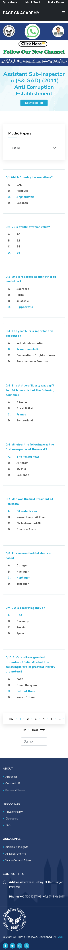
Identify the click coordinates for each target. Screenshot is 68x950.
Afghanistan (25, 197)
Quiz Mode (10, 2)
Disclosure (11, 818)
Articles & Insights (16, 847)
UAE (19, 184)
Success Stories (15, 790)
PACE (60, 937)
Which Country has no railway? (29, 177)
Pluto (20, 295)
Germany (23, 621)
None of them (26, 697)
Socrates (23, 289)
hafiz (20, 679)
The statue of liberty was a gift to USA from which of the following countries (30, 390)
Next (38, 729)
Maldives (22, 190)
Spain (20, 633)
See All (16, 148)
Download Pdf (34, 102)
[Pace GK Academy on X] (12, 946)
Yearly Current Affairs (18, 860)
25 (18, 252)
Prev (10, 718)
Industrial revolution (30, 343)
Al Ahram (22, 463)
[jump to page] (34, 741)
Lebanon (22, 203)
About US (11, 776)
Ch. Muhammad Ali (29, 523)
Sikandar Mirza (27, 511)
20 (18, 234)
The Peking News (28, 456)
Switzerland (25, 420)
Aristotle (23, 301)
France (21, 414)
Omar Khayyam (27, 685)
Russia (21, 627)
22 (18, 240)
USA (19, 615)
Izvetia (21, 468)
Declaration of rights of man (36, 355)
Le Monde (23, 475)
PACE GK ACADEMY (21, 13)
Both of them (26, 691)
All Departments (15, 853)
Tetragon (23, 583)
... (60, 718)
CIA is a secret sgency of (25, 607)
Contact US (12, 783)
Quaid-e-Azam (26, 529)
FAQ (8, 825)
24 (18, 246)
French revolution (29, 349)
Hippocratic (25, 307)
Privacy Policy (14, 812)
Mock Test (32, 2)
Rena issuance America (32, 361)
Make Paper (56, 2)
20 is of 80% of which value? (28, 227)
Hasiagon (23, 571)
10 (24, 729)
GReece (22, 402)
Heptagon (23, 577)
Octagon (22, 565)
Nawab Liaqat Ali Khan (31, 517)
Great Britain (25, 408)
